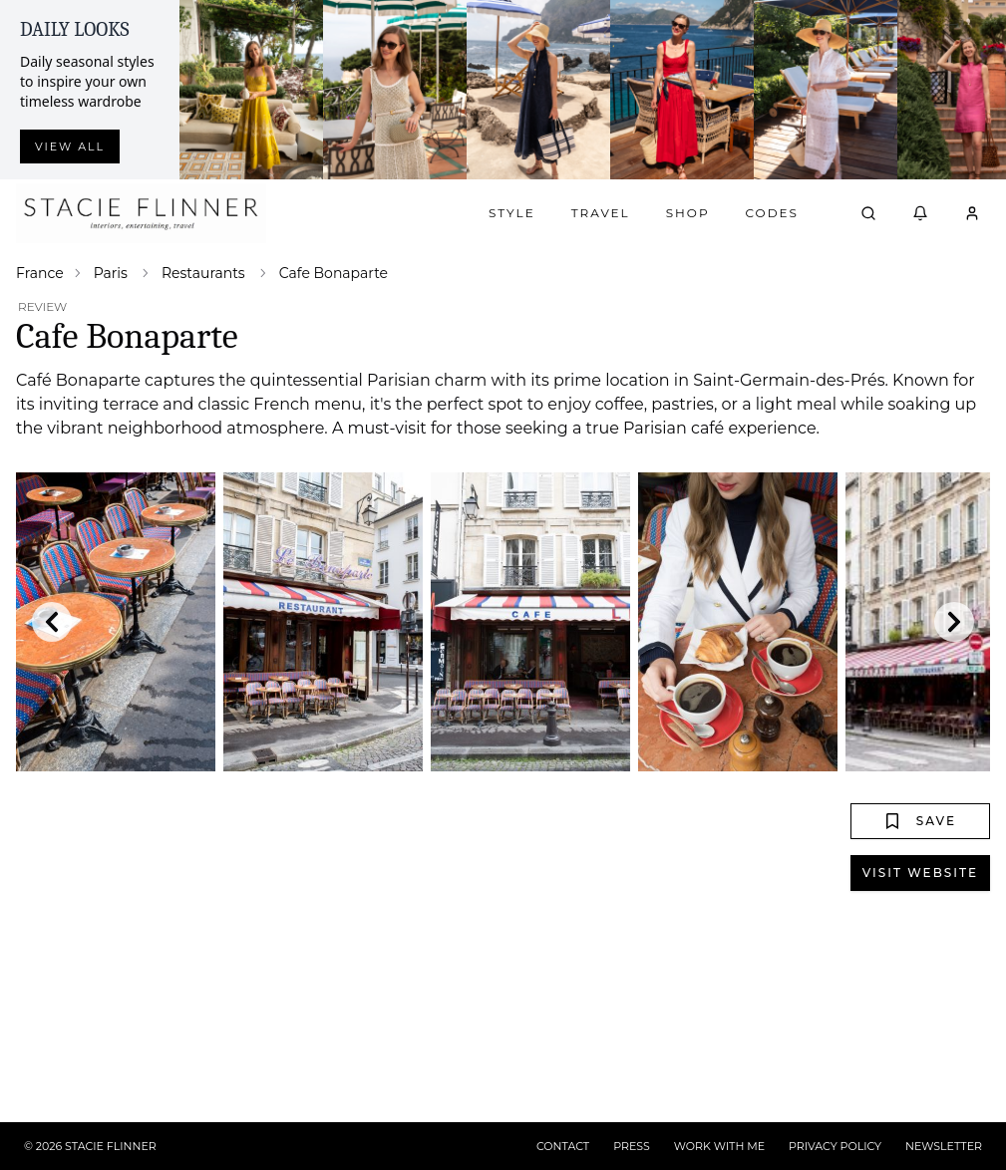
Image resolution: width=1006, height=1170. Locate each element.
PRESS (631, 1146)
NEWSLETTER (943, 1146)
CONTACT (562, 1146)
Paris (111, 273)
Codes (772, 212)
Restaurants (203, 273)
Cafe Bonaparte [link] (333, 273)
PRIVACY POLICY (835, 1146)
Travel (600, 212)
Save (920, 821)
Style (512, 212)
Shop (688, 212)
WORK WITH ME (719, 1146)
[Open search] (868, 213)
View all (70, 146)
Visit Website (920, 872)
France (40, 273)
